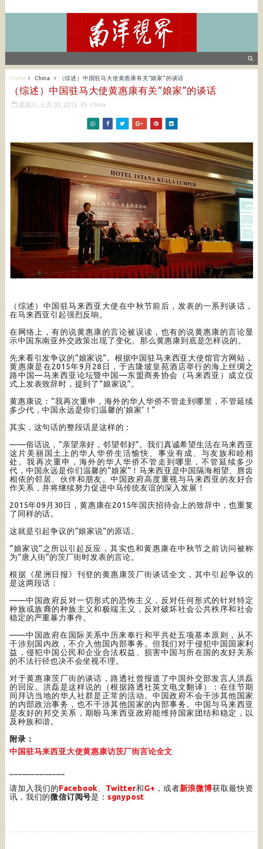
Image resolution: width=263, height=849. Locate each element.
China (42, 78)
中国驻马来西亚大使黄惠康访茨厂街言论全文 (91, 751)
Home (18, 78)
